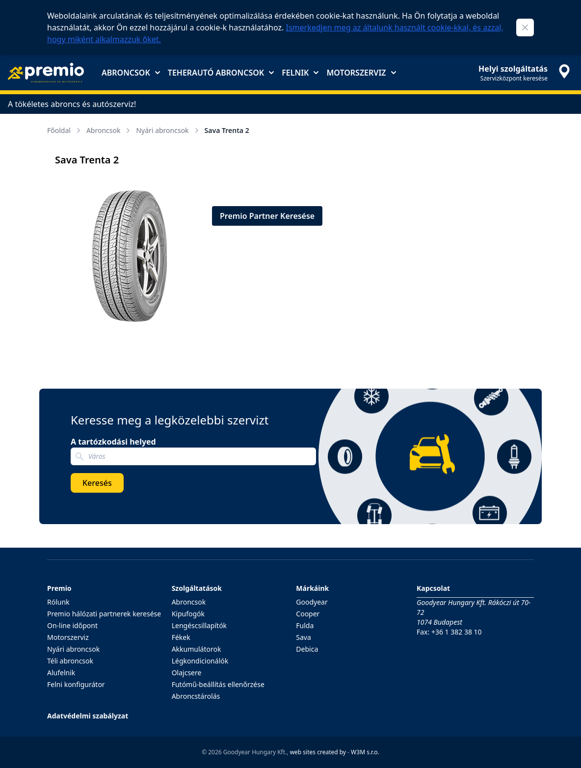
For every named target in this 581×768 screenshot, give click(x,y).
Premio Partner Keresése (267, 216)
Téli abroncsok (70, 660)
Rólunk (58, 602)
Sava (303, 637)
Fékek (181, 637)
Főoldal (64, 130)
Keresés (97, 482)
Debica (307, 649)
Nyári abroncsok (168, 130)
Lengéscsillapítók (199, 625)
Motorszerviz (361, 72)
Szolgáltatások (197, 588)
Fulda (305, 625)
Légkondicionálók (200, 660)
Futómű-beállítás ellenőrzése (218, 684)
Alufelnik (61, 672)
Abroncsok (131, 72)
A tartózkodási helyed (113, 441)
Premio (59, 588)
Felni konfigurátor (76, 684)
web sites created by (318, 752)
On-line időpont (72, 625)
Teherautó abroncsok (221, 72)
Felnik (300, 72)
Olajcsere (187, 672)
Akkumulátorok (196, 649)
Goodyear (311, 602)
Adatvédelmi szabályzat (87, 715)
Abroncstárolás (196, 696)
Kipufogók (188, 613)
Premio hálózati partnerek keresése (104, 613)
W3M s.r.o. (365, 752)
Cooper (307, 613)
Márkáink (312, 588)
